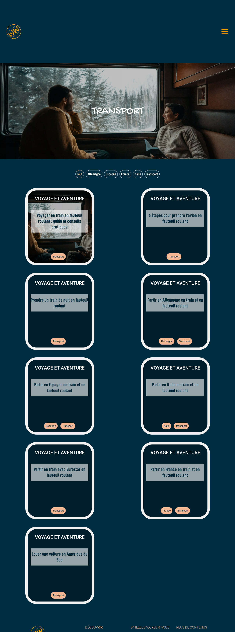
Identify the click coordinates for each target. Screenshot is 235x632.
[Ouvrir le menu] (224, 31)
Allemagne (167, 341)
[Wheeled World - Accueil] (13, 31)
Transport (58, 256)
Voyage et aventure (60, 198)
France (167, 510)
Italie (166, 425)
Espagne (51, 425)
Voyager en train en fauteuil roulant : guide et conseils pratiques (59, 221)
